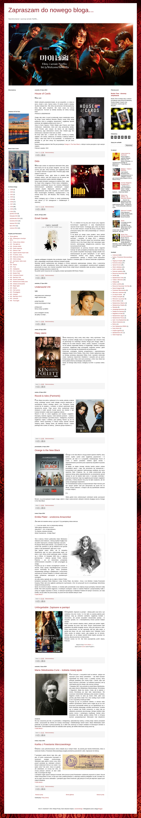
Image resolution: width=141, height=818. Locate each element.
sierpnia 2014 (14, 223)
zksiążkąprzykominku (118, 309)
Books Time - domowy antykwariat (126, 235)
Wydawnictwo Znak (117, 277)
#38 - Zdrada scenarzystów (17, 284)
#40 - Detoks (13, 288)
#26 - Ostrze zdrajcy (15, 259)
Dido (37, 161)
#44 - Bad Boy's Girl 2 (16, 296)
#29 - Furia (13, 267)
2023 (11, 192)
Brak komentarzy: (49, 152)
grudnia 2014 (13, 213)
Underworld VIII (42, 287)
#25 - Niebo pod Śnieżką (16, 257)
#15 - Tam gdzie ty (15, 244)
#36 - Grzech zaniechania (17, 279)
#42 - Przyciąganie (15, 292)
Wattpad (114, 282)
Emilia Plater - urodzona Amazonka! (53, 517)
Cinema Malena (87, 644)
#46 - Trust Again (14, 300)
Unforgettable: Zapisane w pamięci (52, 607)
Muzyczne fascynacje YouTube (120, 286)
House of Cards (43, 93)
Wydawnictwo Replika (118, 305)
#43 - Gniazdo (14, 294)
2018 (11, 202)
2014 (11, 211)
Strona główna (70, 794)
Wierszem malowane (118, 292)
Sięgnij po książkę (117, 261)
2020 (11, 197)
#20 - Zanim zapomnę (16, 248)
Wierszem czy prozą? (118, 299)
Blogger (100, 808)
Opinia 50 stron (116, 265)
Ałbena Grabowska (117, 322)
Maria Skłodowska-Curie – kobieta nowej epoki (58, 670)
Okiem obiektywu (117, 267)
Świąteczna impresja (118, 311)
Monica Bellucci (116, 301)
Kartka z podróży (117, 284)
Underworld (115, 255)
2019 (11, 199)
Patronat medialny (117, 271)
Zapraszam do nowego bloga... (51, 10)
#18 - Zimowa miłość (15, 246)
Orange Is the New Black (47, 450)
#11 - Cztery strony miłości (17, 242)
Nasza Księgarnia (117, 288)
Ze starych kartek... (117, 294)
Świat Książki (116, 334)
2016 (11, 206)
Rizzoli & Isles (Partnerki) (47, 396)
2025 (11, 189)
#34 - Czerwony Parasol (16, 275)
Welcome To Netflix (126, 210)
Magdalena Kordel (117, 313)
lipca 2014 (13, 225)
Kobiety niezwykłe (117, 296)
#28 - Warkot (13, 264)
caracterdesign (78, 808)
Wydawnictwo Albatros (118, 303)
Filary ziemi (40, 333)
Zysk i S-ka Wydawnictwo (119, 320)
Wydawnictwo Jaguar (118, 315)
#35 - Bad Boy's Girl (15, 277)
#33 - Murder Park (15, 273)
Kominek (83, 646)
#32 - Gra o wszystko (16, 271)
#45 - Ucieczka (14, 298)
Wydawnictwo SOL (117, 332)
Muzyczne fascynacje (118, 273)
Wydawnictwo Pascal (118, 318)
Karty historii (115, 328)
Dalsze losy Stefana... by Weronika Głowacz (126, 197)
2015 (11, 209)
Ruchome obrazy (117, 263)
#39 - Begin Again (15, 286)
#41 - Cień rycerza (15, 290)
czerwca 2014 (14, 228)
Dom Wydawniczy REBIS (119, 326)
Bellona (114, 324)
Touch (122, 220)
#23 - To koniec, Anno (16, 254)
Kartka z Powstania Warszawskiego (53, 744)
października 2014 (15, 218)
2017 (11, 204)
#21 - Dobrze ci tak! (15, 250)
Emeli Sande (41, 218)
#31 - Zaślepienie (14, 269)
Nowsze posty (39, 794)
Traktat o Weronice (117, 279)
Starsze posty (100, 794)
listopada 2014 (14, 216)
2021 (11, 194)
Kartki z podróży (116, 269)
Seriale (114, 275)
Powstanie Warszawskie (119, 290)
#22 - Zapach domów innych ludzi (19, 252)
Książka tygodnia (117, 330)
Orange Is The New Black (72, 144)
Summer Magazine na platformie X (126, 183)
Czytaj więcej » (39, 594)
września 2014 (14, 221)
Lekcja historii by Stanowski (125, 154)
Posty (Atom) (45, 797)
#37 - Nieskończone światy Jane (19, 281)
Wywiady (114, 307)
